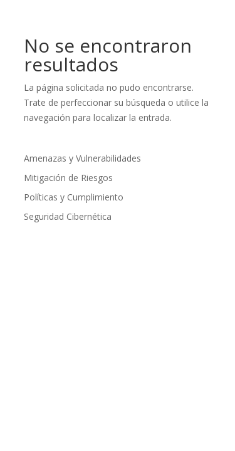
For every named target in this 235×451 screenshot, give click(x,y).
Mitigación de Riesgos (68, 178)
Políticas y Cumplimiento (73, 197)
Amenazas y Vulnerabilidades (82, 158)
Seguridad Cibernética (68, 216)
